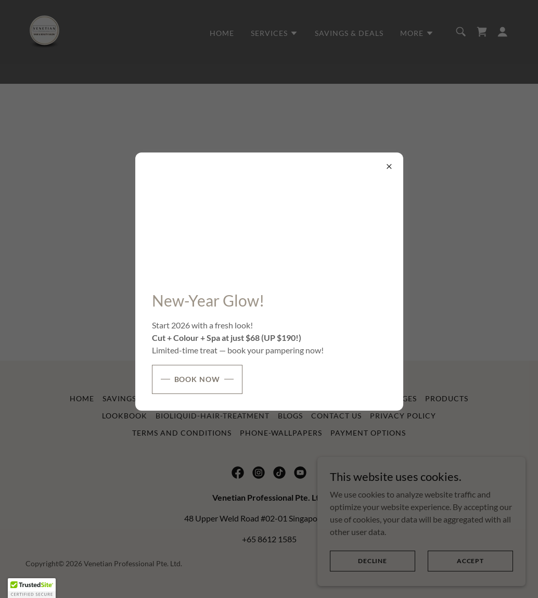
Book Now (197, 379)
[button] (32, 588)
